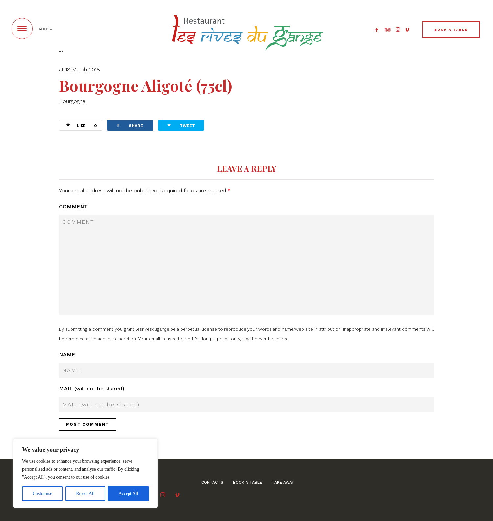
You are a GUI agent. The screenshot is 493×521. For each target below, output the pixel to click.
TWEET (180, 125)
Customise (42, 493)
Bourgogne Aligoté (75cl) (145, 85)
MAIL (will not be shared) (91, 388)
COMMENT (73, 206)
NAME (67, 354)
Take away (283, 482)
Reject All (85, 493)
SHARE (129, 125)
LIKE (79, 125)
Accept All (128, 493)
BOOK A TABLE (451, 29)
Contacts (212, 482)
